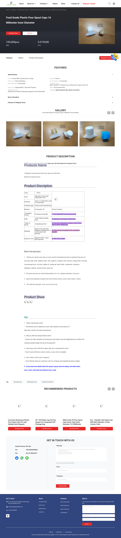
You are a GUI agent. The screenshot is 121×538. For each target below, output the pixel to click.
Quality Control (42, 508)
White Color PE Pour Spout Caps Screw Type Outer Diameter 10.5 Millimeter (72, 422)
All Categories (63, 512)
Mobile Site (59, 532)
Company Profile (43, 501)
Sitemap (51, 532)
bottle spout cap (31, 382)
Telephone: (60, 476)
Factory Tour (42, 505)
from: (58, 467)
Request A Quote (107, 58)
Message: (59, 445)
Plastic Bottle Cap (64, 505)
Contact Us (41, 512)
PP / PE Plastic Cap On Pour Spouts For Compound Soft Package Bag (45, 422)
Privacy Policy (68, 532)
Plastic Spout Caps (23, 10)
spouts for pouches (47, 382)
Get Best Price (13, 33)
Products (13, 10)
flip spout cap (17, 382)
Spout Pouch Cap (64, 509)
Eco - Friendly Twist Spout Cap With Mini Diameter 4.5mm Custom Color (101, 422)
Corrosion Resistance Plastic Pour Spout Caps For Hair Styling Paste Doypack (18, 422)
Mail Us (30, 33)
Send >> (87, 524)
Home (8, 10)
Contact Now (63, 486)
